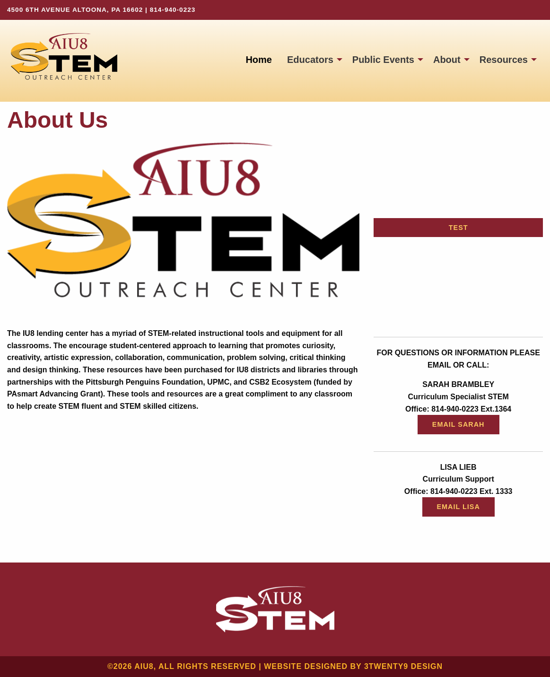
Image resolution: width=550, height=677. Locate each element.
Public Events (383, 59)
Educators (310, 59)
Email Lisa (458, 506)
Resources (504, 59)
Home (258, 59)
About (447, 59)
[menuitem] (258, 60)
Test (458, 227)
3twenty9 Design (403, 666)
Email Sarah (458, 424)
